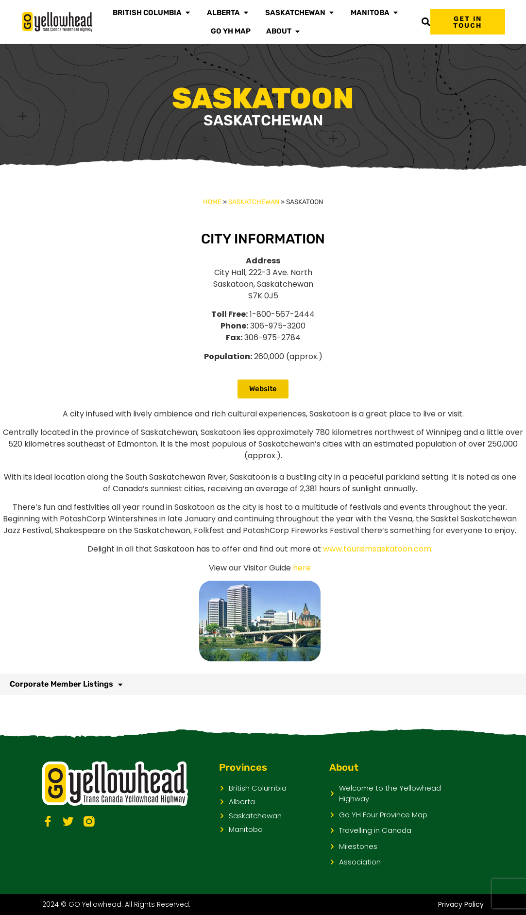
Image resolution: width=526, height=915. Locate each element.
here (302, 567)
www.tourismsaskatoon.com (377, 548)
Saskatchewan (253, 202)
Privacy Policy (461, 904)
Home (212, 202)
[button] (426, 22)
